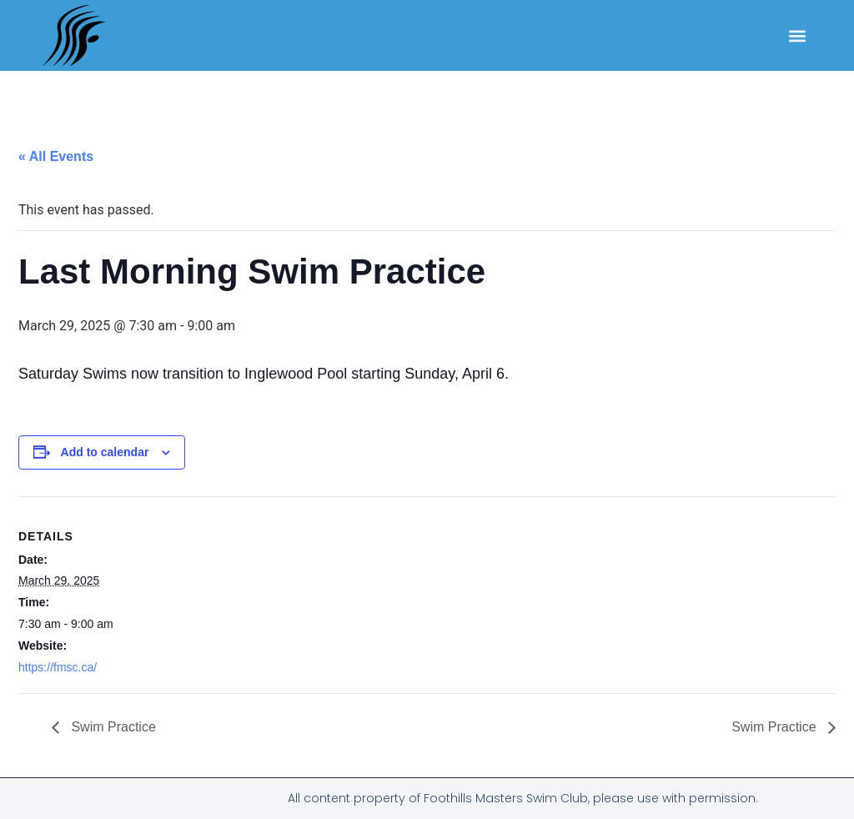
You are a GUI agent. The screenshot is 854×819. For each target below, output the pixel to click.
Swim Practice (112, 727)
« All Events (55, 156)
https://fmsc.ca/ (57, 667)
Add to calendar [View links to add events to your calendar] (105, 452)
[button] (797, 35)
